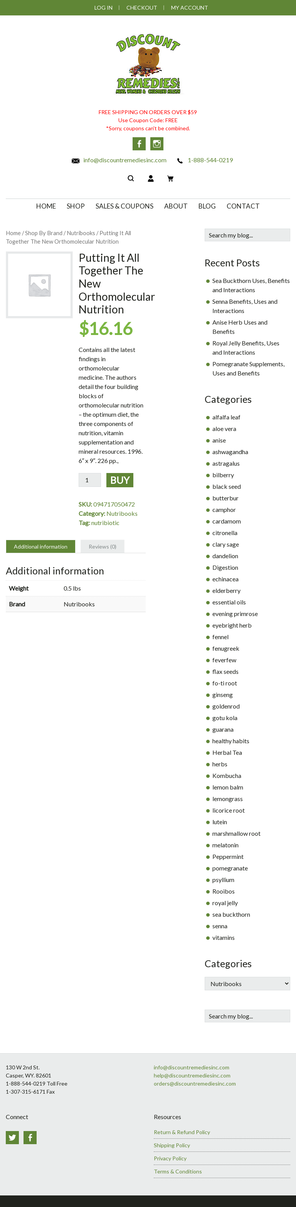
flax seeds (225, 671)
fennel (220, 636)
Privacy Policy (170, 1158)
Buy (120, 480)
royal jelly (225, 902)
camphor (224, 509)
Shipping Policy (172, 1145)
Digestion (225, 567)
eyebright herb (232, 625)
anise (219, 440)
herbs (219, 764)
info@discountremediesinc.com (118, 159)
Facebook (139, 143)
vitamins (223, 937)
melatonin (225, 844)
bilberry (223, 474)
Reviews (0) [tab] (102, 546)
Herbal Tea (227, 752)
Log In (103, 7)
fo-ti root (224, 683)
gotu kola (224, 717)
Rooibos (223, 891)
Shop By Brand (43, 232)
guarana (223, 729)
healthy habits (230, 740)
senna (219, 925)
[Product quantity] (90, 480)
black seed (226, 486)
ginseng (222, 694)
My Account (189, 7)
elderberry (226, 590)
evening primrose (235, 613)
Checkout (141, 7)
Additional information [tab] (40, 546)
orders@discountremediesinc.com (195, 1083)
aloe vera (224, 428)
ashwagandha (230, 451)
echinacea (225, 578)
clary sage (225, 544)
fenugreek (225, 648)
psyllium (223, 879)
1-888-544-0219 (204, 159)
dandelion (225, 555)
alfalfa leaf (226, 417)
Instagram (156, 143)
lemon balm (227, 787)
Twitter (12, 1137)
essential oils (229, 602)
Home (13, 232)
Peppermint (228, 856)
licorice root (228, 810)
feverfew (224, 659)
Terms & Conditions (178, 1171)
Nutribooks (81, 232)
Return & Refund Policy (182, 1132)
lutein (219, 821)
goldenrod (226, 706)
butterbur (225, 498)
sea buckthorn (231, 914)
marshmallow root (236, 833)
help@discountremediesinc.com (192, 1075)
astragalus (226, 463)
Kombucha (226, 775)
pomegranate (230, 868)
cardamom (226, 521)
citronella (224, 532)
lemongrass (227, 798)
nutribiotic (105, 522)
